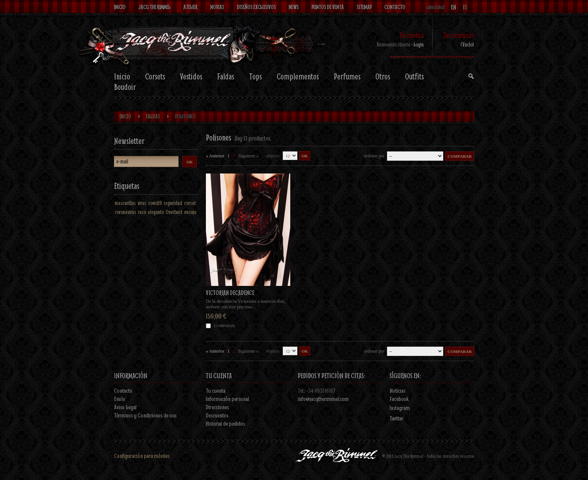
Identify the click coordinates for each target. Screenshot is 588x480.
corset (190, 202)
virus (142, 202)
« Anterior (215, 156)
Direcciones (217, 407)
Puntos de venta (328, 6)
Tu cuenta (411, 35)
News (294, 6)
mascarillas (125, 202)
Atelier (190, 6)
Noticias (397, 390)
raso (142, 211)
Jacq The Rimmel (154, 6)
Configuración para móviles (142, 455)
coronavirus (125, 211)
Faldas (225, 76)
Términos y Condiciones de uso (145, 415)
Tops (255, 76)
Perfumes (347, 76)
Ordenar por (374, 156)
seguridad (173, 202)
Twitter (397, 418)
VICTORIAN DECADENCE (230, 292)
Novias (217, 6)
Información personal (227, 398)
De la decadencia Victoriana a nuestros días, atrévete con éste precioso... (245, 304)
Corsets (155, 76)
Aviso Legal (125, 407)
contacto (394, 6)
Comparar (224, 326)
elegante (156, 211)
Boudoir (125, 87)
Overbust (174, 211)
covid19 (155, 202)
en (453, 7)
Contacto (123, 390)
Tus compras (458, 35)
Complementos (298, 76)
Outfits (414, 76)
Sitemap (364, 6)
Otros (382, 76)
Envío (119, 398)
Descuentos (217, 415)
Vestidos (191, 76)
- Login (417, 44)
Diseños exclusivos (256, 6)
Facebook (399, 398)
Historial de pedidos (225, 423)
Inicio (120, 6)
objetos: (273, 156)
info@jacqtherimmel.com (323, 398)
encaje (190, 211)
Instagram (400, 407)
